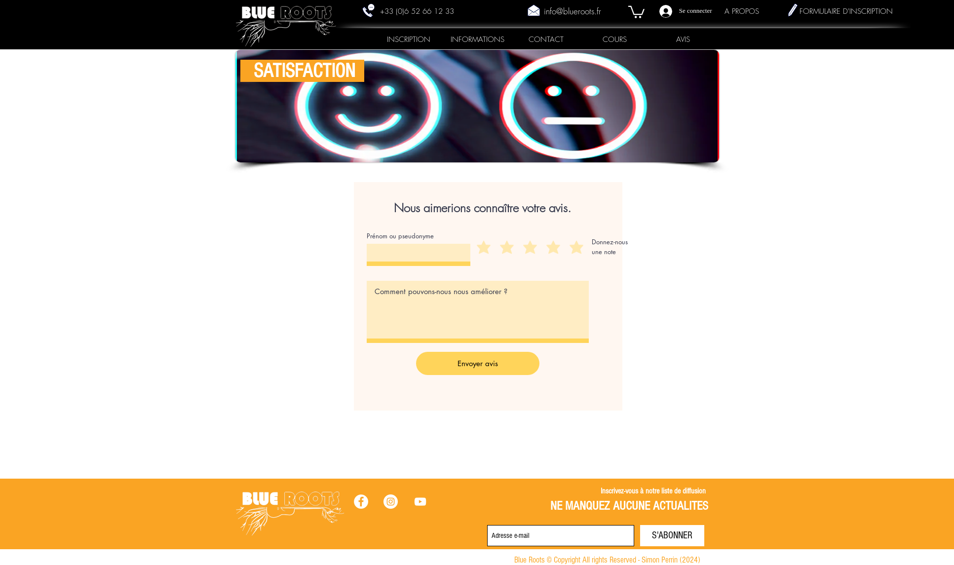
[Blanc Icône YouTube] (420, 501)
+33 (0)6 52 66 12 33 (417, 11)
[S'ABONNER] (672, 535)
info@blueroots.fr (572, 11)
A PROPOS (742, 11)
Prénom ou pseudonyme (400, 236)
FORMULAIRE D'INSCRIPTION (846, 11)
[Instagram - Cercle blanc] (390, 501)
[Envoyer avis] (477, 363)
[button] (636, 11)
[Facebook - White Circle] (361, 501)
